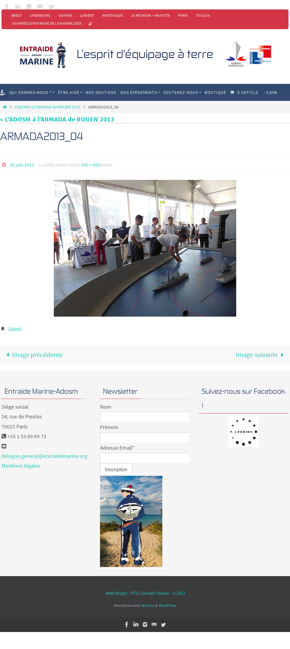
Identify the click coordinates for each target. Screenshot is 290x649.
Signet (14, 328)
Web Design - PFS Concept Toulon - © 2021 (145, 593)
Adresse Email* (117, 447)
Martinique (112, 15)
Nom (105, 406)
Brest (17, 15)
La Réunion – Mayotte (150, 15)
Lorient (87, 15)
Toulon (203, 15)
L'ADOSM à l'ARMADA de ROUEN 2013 (47, 107)
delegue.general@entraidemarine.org (44, 455)
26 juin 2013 (22, 165)
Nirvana (147, 605)
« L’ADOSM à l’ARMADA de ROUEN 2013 (57, 119)
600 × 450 (90, 165)
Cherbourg (40, 15)
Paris (183, 15)
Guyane (65, 15)
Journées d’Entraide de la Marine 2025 (46, 23)
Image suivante (261, 354)
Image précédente (33, 354)
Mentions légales (21, 465)
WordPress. (167, 605)
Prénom (109, 427)
